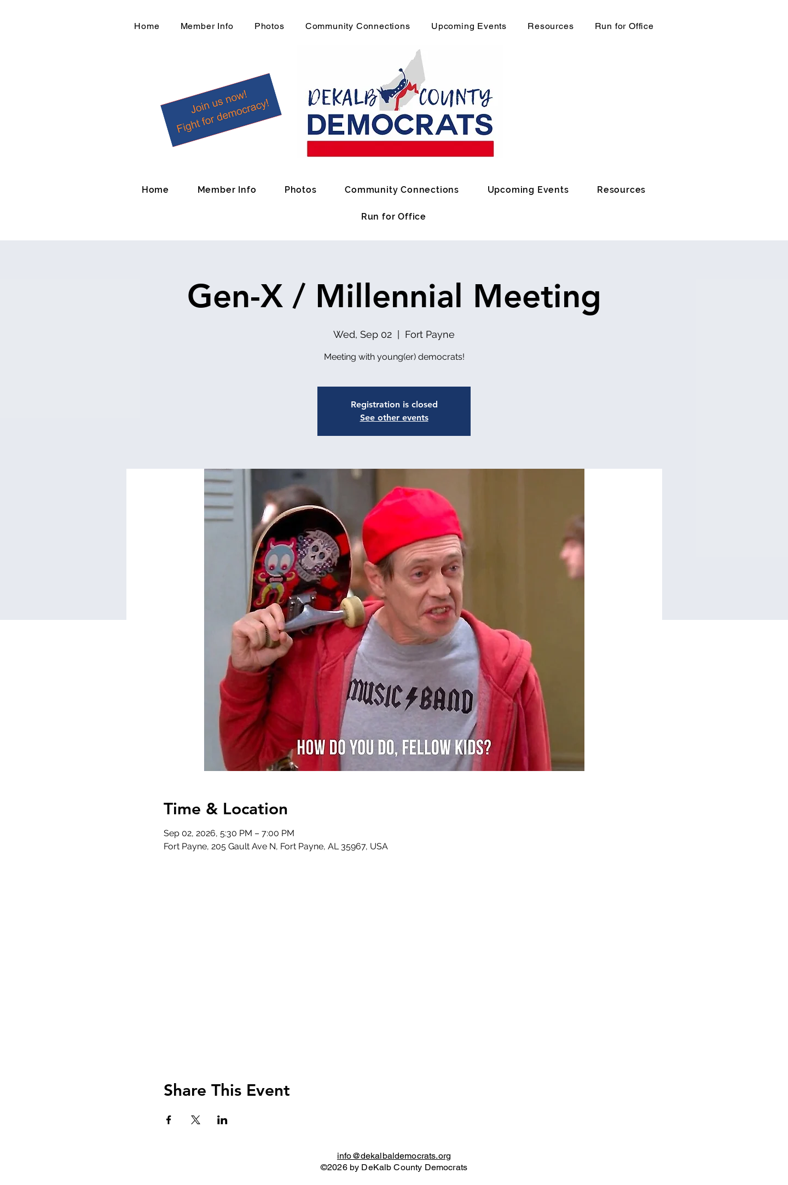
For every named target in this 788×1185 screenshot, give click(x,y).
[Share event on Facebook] (169, 1119)
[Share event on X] (195, 1119)
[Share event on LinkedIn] (222, 1119)
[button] (221, 110)
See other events (394, 417)
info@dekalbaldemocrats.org (394, 1156)
